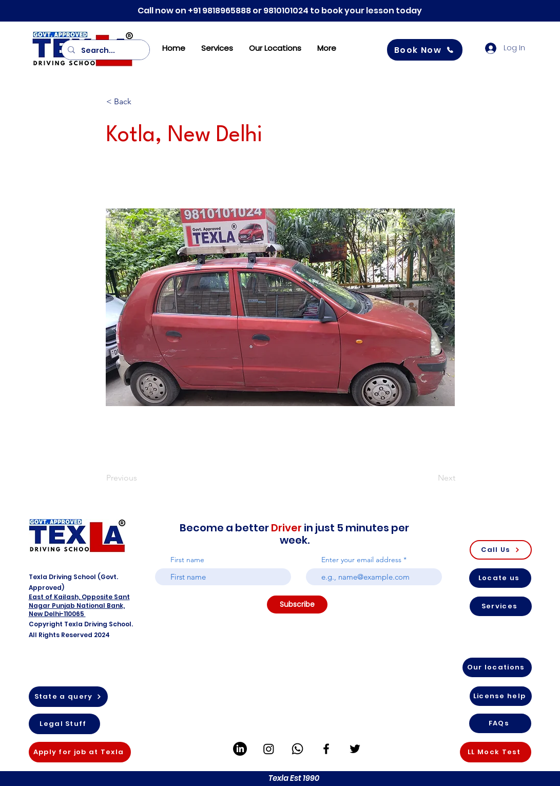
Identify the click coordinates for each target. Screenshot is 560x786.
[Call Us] (501, 550)
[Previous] (140, 478)
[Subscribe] (297, 604)
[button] (140, 101)
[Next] (429, 478)
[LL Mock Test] (495, 752)
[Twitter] (355, 749)
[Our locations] (497, 667)
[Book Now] (424, 50)
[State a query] (68, 696)
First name (187, 559)
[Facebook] (326, 749)
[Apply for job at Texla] (80, 752)
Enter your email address (361, 559)
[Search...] (104, 50)
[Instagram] (269, 749)
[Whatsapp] (297, 749)
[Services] (501, 606)
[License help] (501, 696)
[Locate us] (500, 578)
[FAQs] (500, 723)
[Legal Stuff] (64, 724)
